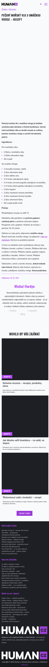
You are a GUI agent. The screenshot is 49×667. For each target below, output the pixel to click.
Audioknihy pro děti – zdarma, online (14, 551)
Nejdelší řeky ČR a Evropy (10, 576)
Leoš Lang (24, 664)
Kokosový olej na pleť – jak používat (13, 607)
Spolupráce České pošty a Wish (12, 583)
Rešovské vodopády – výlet (10, 571)
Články (4, 9)
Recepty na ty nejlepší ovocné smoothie (15, 537)
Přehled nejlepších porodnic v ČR (12, 542)
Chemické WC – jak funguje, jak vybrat (14, 614)
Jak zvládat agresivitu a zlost (11, 605)
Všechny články (24, 513)
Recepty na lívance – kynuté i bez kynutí (15, 530)
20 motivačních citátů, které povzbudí (14, 603)
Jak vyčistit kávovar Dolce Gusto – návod (15, 612)
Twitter (13, 311)
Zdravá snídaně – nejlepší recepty (13, 539)
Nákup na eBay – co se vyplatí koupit (14, 585)
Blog (22, 314)
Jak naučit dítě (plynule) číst (11, 546)
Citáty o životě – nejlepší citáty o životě (15, 600)
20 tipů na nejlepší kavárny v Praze (13, 566)
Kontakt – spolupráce (9, 619)
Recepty (12, 9)
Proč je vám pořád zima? (10, 553)
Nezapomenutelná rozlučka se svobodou (15, 580)
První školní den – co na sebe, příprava (14, 549)
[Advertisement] (24, 49)
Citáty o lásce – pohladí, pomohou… (13, 598)
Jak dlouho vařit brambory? (11, 621)
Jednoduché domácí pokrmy (11, 535)
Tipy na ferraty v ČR (8, 569)
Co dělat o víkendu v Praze (10, 564)
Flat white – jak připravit (10, 532)
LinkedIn (32, 311)
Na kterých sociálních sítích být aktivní (14, 587)
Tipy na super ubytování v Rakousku (13, 573)
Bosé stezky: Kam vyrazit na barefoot (14, 578)
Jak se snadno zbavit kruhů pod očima (14, 610)
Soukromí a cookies (8, 617)
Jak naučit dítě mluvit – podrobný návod (15, 544)
